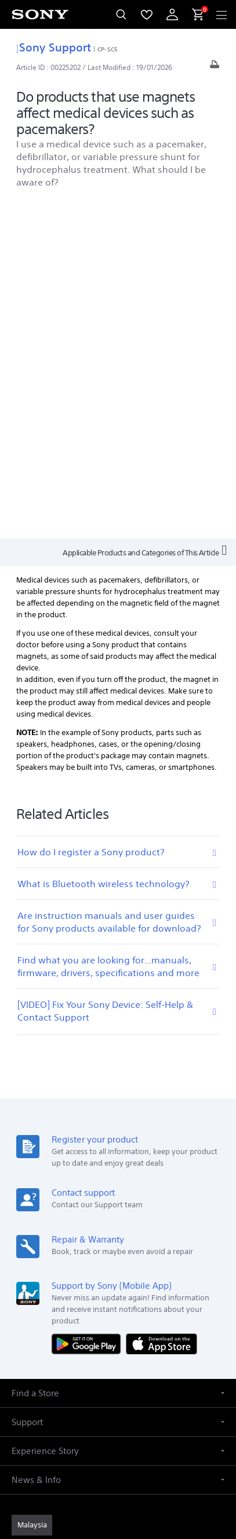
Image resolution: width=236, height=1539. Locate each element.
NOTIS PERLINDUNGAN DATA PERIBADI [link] (117, 1460)
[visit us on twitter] (143, 1289)
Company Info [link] (181, 1246)
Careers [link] (94, 1262)
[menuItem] (147, 14)
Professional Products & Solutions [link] (88, 1246)
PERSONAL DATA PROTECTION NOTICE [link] (118, 1446)
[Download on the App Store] (161, 1006)
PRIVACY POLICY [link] (118, 1431)
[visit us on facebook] (93, 1289)
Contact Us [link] (136, 1262)
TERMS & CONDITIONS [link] (118, 1417)
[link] (32, 1188)
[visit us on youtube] (68, 1289)
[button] (118, 1056)
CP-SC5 (107, 49)
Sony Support (53, 47)
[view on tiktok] (168, 1289)
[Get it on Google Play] (89, 1006)
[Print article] (214, 67)
